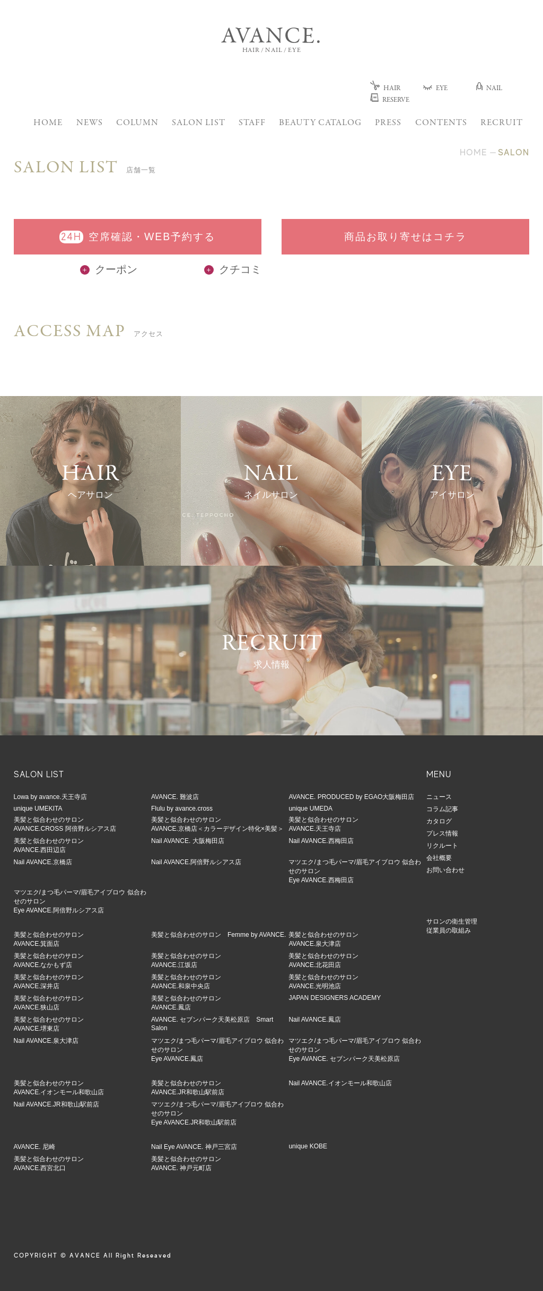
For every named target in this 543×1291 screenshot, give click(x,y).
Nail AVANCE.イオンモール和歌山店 (339, 1083)
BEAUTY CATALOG (320, 123)
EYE (435, 88)
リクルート (442, 845)
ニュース (439, 797)
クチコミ (232, 269)
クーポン (108, 269)
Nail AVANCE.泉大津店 (46, 1040)
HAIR (385, 88)
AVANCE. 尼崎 (34, 1147)
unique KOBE (307, 1146)
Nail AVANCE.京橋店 (43, 862)
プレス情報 (442, 833)
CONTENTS (441, 123)
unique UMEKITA (38, 808)
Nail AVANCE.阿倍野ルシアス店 (196, 862)
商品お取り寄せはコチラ (405, 236)
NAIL (489, 88)
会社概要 (439, 858)
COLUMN (137, 123)
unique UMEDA (310, 808)
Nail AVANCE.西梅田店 (320, 841)
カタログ (439, 821)
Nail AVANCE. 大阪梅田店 (187, 841)
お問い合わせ (445, 870)
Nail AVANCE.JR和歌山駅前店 (56, 1104)
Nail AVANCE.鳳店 (314, 1019)
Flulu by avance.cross (182, 808)
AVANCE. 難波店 (175, 797)
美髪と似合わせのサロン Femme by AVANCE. (218, 934)
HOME (48, 123)
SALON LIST (198, 123)
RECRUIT (501, 123)
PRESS (388, 123)
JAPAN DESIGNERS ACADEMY (334, 998)
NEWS (89, 123)
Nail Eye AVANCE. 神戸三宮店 (194, 1147)
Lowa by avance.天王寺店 (50, 797)
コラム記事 (442, 809)
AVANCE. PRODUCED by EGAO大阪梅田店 (351, 797)
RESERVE (389, 100)
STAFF (252, 123)
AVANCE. (271, 37)
